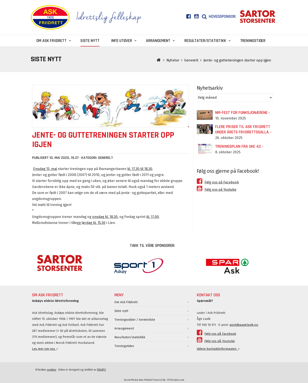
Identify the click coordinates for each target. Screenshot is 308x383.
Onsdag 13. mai (45, 169)
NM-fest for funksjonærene (241, 112)
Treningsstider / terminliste (134, 320)
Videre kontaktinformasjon (218, 349)
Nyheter (172, 60)
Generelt (191, 60)
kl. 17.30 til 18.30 (139, 169)
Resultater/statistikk (129, 337)
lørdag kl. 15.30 (93, 223)
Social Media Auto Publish (138, 380)
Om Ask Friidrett (126, 302)
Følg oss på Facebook (218, 182)
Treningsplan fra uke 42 (238, 146)
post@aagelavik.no (244, 325)
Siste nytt (121, 311)
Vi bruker (45, 369)
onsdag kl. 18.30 (105, 217)
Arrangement (124, 328)
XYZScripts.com (175, 380)
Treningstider (124, 346)
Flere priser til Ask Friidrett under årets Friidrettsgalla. (242, 129)
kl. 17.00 (152, 217)
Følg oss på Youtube (216, 190)
